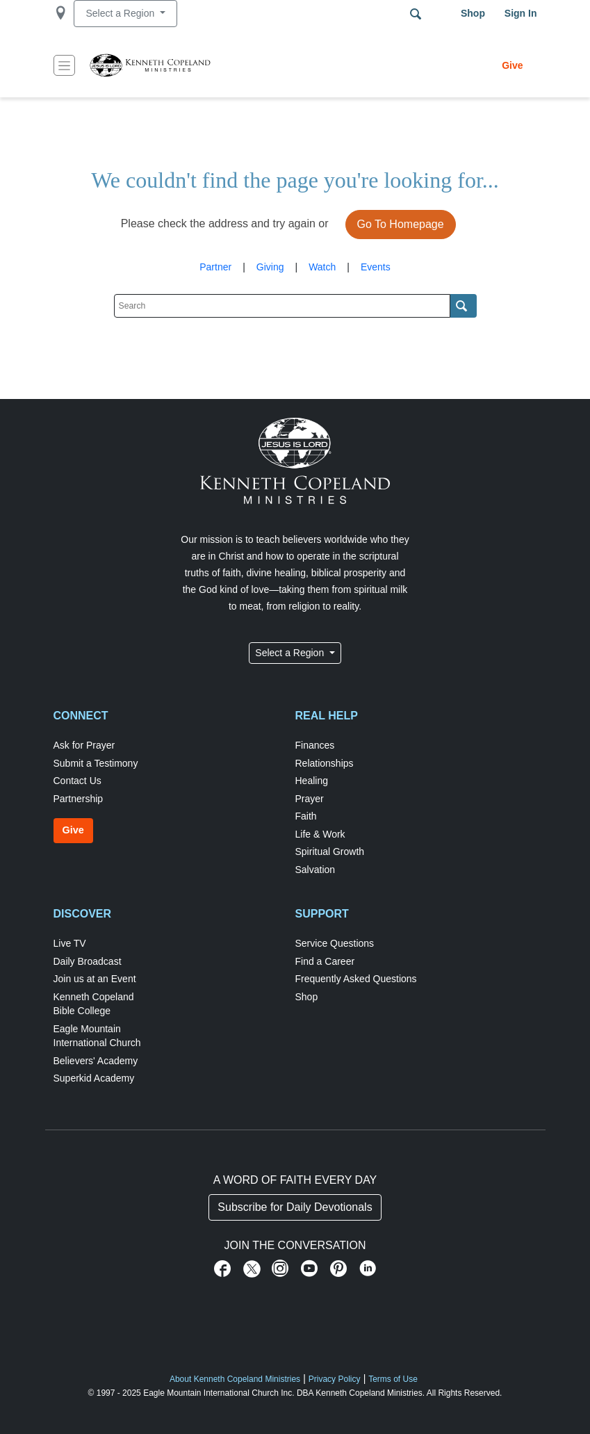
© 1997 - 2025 (114, 1393)
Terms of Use (393, 1379)
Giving (270, 266)
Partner (215, 266)
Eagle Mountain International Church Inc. (218, 1393)
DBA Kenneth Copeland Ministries (360, 1393)
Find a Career (325, 961)
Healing (311, 780)
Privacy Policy (335, 1379)
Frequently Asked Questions (356, 978)
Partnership (79, 798)
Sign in (521, 13)
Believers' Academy (96, 1060)
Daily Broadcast (88, 961)
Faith (306, 816)
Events (376, 266)
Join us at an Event (95, 978)
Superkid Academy (94, 1078)
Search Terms (416, 14)
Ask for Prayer (84, 745)
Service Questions (335, 943)
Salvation (315, 869)
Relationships (324, 763)
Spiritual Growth (330, 851)
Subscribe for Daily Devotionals (295, 1207)
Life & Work (320, 834)
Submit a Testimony (96, 763)
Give (512, 65)
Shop (473, 13)
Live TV (70, 943)
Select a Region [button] (121, 13)
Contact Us (77, 780)
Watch (322, 266)
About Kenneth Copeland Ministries (235, 1379)
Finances (315, 745)
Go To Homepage (400, 224)
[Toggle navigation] (64, 65)
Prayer (309, 798)
